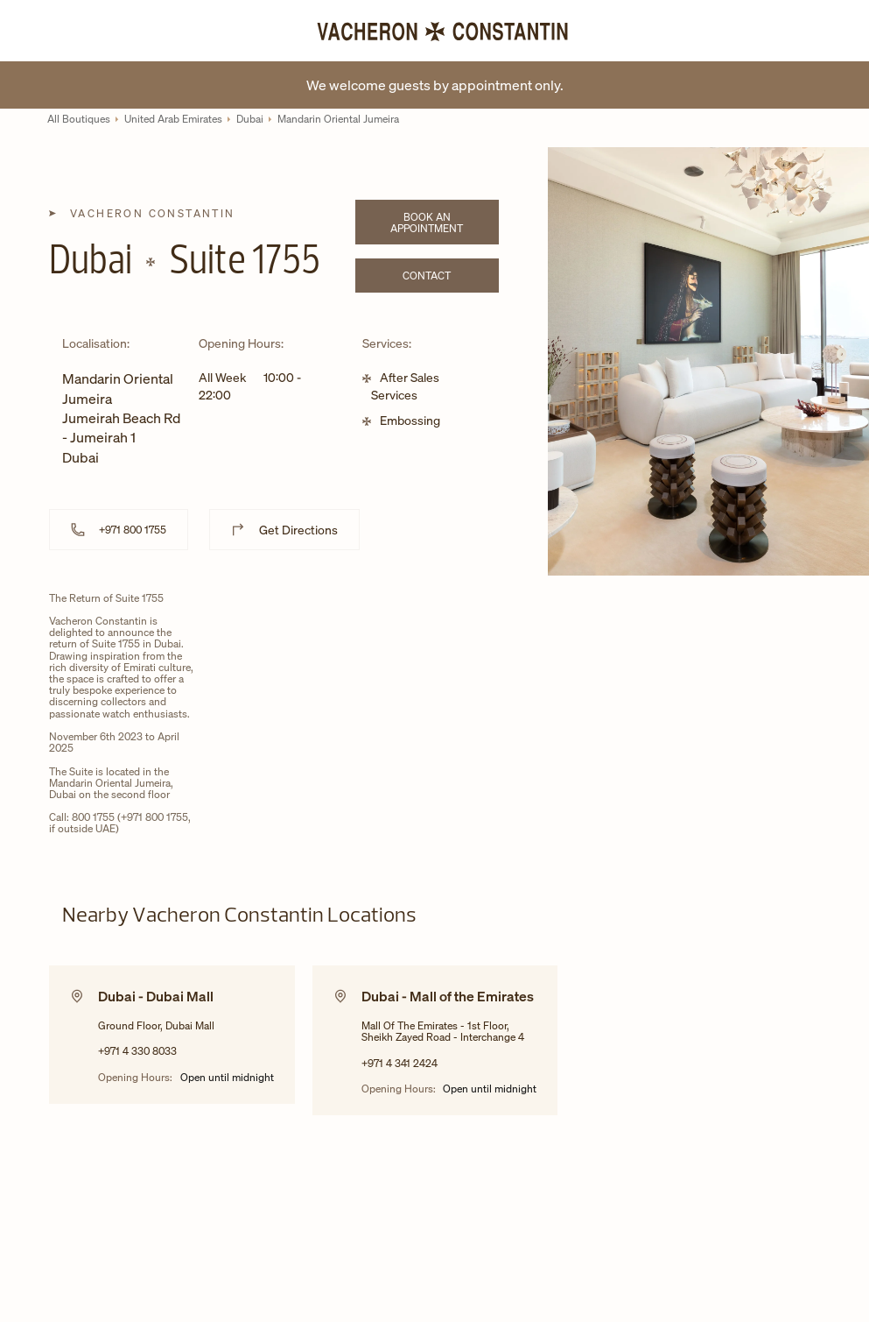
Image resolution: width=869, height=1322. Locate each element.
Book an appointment (444, 222)
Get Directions (298, 529)
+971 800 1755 (132, 529)
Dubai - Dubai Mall (156, 996)
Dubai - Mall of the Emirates (447, 996)
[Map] (368, 726)
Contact (450, 278)
